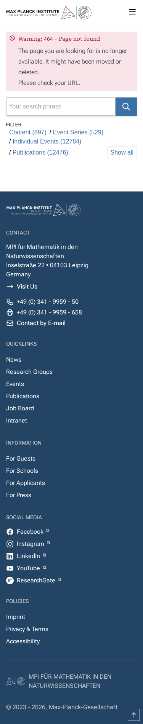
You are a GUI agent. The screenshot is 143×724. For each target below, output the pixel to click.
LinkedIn (29, 556)
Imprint (15, 616)
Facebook (31, 531)
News (13, 359)
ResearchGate (37, 580)
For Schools (22, 470)
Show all (122, 152)
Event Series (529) (78, 132)
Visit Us (27, 286)
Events (15, 384)
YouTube (29, 568)
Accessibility (23, 641)
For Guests (20, 458)
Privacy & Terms (27, 629)
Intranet (16, 420)
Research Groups (29, 371)
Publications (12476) (40, 152)
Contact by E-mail (41, 323)
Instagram (31, 543)
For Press (18, 495)
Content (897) (28, 132)
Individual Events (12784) (47, 141)
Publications (22, 396)
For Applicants (25, 482)
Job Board (20, 408)
